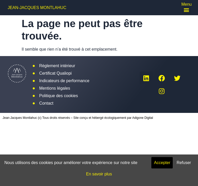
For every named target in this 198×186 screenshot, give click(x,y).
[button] (186, 9)
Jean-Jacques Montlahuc (37, 7)
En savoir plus (99, 174)
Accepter (162, 162)
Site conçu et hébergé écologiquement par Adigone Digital (113, 118)
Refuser (184, 162)
